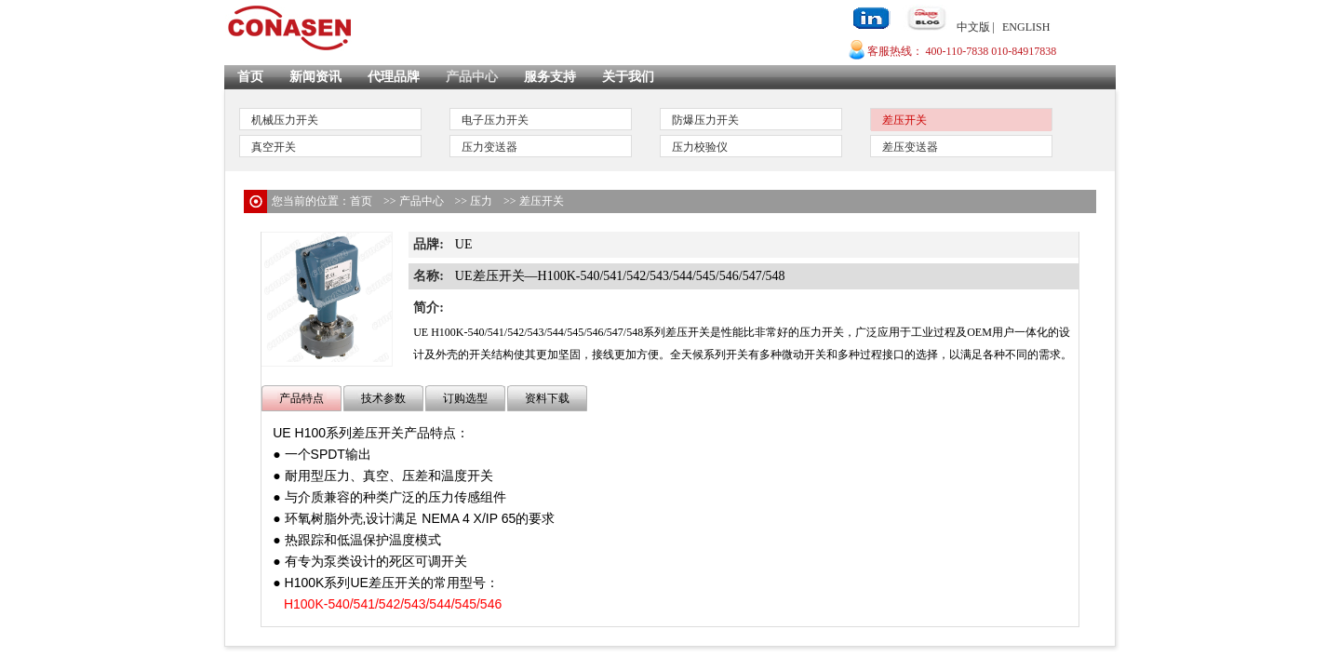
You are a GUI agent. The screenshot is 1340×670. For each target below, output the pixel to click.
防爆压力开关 (705, 120)
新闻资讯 (315, 77)
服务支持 (550, 77)
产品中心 (472, 77)
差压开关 (904, 120)
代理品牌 (394, 77)
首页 (250, 77)
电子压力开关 (495, 120)
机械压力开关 (284, 120)
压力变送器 (489, 147)
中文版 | (976, 27)
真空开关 (273, 147)
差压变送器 (910, 147)
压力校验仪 (700, 147)
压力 (481, 201)
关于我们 (628, 77)
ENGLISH (1026, 27)
